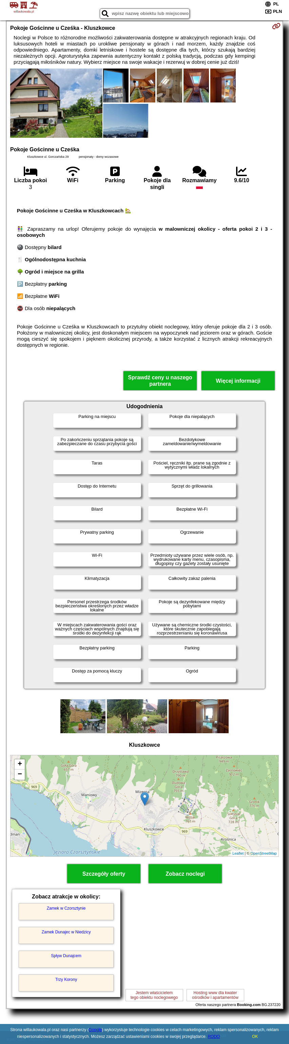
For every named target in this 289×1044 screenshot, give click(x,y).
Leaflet (238, 853)
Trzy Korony (66, 979)
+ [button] (20, 764)
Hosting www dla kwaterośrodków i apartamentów (215, 995)
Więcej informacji (238, 381)
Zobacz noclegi (185, 874)
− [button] (20, 775)
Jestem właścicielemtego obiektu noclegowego (154, 995)
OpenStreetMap (263, 853)
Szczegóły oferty (103, 874)
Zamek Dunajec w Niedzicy (66, 932)
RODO (214, 1036)
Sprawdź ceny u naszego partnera (160, 381)
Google (95, 1029)
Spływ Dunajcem (66, 955)
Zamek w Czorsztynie (66, 908)
